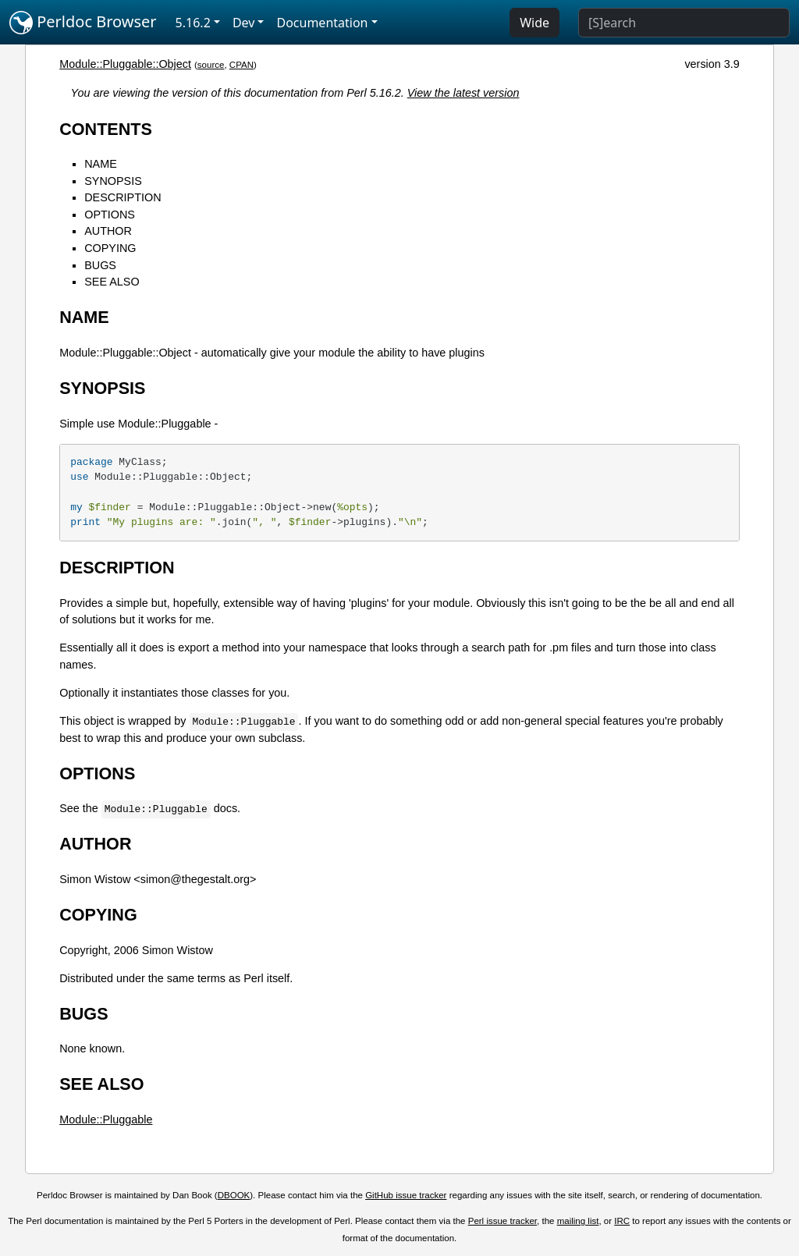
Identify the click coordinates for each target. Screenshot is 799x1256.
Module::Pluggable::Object (125, 64)
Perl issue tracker (502, 1221)
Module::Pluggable (105, 1119)
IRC (622, 1221)
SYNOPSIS (113, 181)
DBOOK (234, 1195)
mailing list (578, 1221)
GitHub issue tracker (405, 1195)
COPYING (110, 248)
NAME (100, 164)
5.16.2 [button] (193, 22)
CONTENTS (105, 129)
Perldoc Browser (83, 22)
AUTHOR (108, 231)
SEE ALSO (111, 281)
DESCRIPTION (122, 197)
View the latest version (463, 93)
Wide (534, 22)
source (211, 64)
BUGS (100, 265)
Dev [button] (244, 22)
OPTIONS (109, 214)
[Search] (684, 22)
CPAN (241, 64)
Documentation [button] (322, 22)
